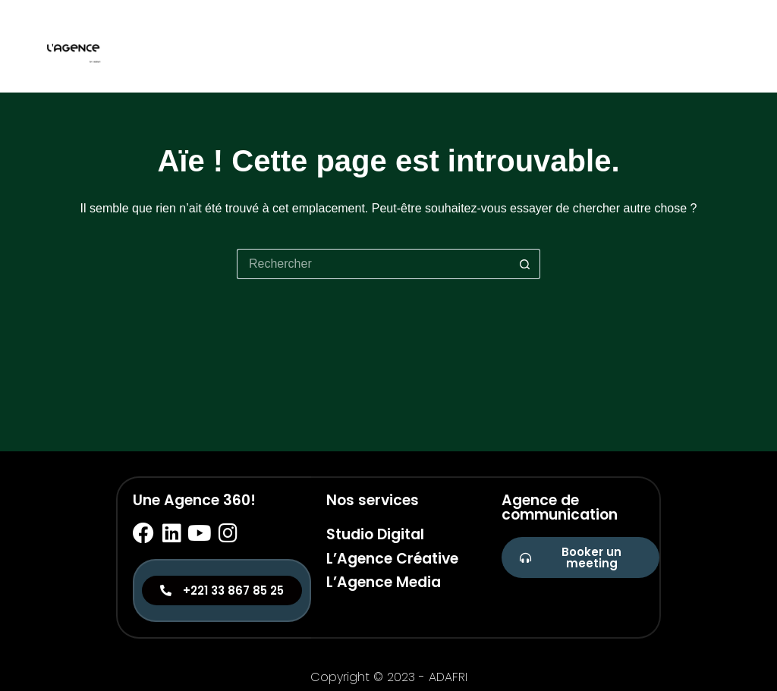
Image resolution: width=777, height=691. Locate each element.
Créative (655, 45)
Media (720, 45)
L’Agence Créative (392, 558)
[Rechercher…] (373, 264)
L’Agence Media (383, 582)
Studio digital (563, 45)
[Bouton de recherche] (525, 264)
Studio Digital (375, 534)
